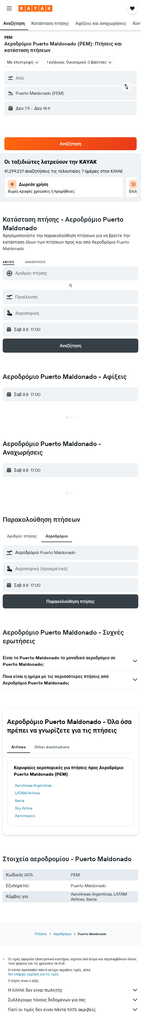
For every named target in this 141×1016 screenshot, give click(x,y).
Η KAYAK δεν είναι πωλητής (73, 990)
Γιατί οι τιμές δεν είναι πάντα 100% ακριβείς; (73, 1009)
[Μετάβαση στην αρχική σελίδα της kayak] (35, 8)
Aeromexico (25, 815)
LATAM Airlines (27, 793)
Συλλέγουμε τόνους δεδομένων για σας (73, 1000)
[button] (9, 8)
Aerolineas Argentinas (33, 785)
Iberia (19, 800)
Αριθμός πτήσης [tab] (22, 536)
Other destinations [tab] (51, 747)
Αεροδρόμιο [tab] (57, 536)
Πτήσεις (41, 934)
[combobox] (23, 62)
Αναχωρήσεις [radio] (35, 262)
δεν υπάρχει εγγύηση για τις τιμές (33, 974)
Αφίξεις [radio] (8, 262)
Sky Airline (24, 808)
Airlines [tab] (18, 747)
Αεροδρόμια (62, 934)
